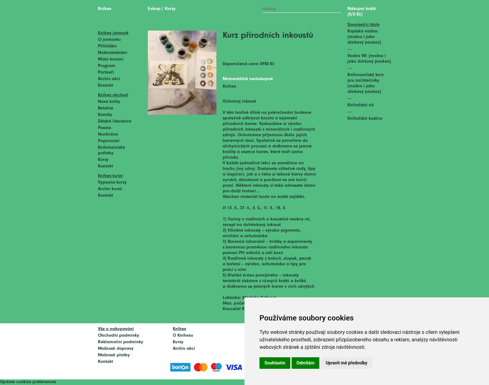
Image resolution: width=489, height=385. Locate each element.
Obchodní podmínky (118, 336)
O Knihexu (183, 336)
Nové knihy (109, 102)
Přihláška (107, 46)
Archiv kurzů (110, 189)
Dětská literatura (114, 121)
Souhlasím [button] (274, 362)
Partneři (106, 72)
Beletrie (105, 108)
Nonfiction (108, 134)
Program (106, 66)
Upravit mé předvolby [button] (346, 362)
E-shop (154, 9)
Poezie (104, 128)
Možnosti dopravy (115, 349)
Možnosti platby (114, 355)
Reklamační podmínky (120, 342)
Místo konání (110, 59)
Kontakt (105, 86)
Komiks (105, 115)
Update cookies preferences (28, 382)
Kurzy (103, 160)
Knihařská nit (360, 105)
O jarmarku (109, 40)
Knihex (104, 9)
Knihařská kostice (364, 119)
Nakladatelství (112, 53)
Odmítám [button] (306, 362)
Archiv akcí (109, 79)
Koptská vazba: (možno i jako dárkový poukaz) (364, 37)
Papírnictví (108, 141)
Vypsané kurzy (112, 182)
